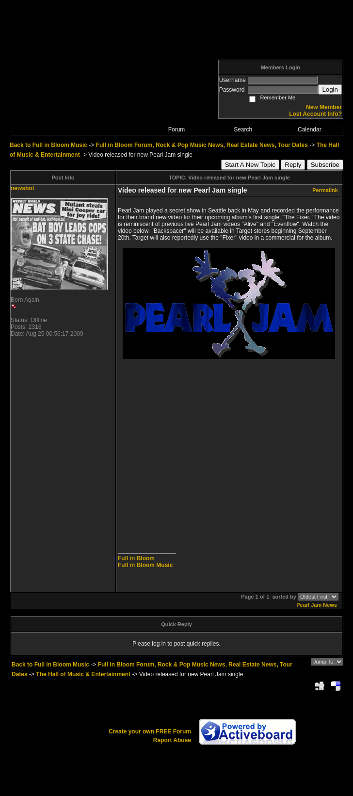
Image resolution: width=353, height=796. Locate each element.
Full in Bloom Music (145, 565)
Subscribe (325, 164)
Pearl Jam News (316, 605)
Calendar (309, 129)
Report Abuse (172, 740)
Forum (176, 129)
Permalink (325, 190)
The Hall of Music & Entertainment (83, 674)
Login (330, 89)
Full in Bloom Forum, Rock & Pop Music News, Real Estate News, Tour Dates (202, 145)
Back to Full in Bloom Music (48, 145)
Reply (293, 164)
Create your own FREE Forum (150, 731)
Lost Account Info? (315, 114)
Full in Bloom (136, 558)
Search (243, 129)
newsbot (22, 188)
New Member (324, 107)
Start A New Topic (250, 164)
